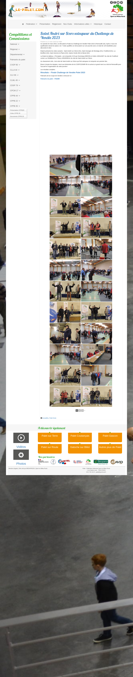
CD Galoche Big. (17, 116)
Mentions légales (13, 468)
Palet (60, 42)
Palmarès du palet (17, 60)
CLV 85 (14, 75)
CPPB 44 (15, 95)
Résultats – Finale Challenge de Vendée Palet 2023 (63, 72)
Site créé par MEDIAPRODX (27, 468)
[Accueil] (23, 24)
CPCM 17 (15, 90)
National (14, 44)
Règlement (56, 24)
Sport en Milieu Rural (41, 468)
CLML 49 (15, 80)
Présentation (45, 24)
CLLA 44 (15, 70)
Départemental (17, 54)
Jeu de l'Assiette (17, 111)
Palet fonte (52, 418)
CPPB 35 (15, 106)
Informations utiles (83, 24)
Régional (15, 49)
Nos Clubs (67, 24)
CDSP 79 (15, 85)
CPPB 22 (15, 100)
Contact (107, 24)
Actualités (45, 418)
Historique (98, 24)
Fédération (31, 24)
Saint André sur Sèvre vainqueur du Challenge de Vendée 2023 (77, 35)
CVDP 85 (15, 64)
